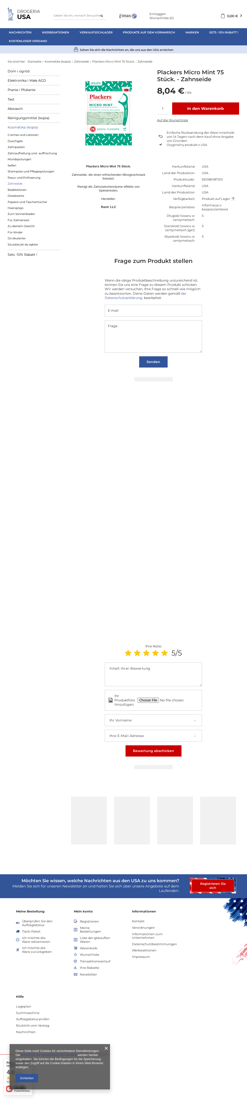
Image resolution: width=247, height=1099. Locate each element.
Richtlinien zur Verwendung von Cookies (49, 1055)
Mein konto (83, 911)
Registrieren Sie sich (213, 886)
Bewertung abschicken (153, 751)
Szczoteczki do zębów (23, 244)
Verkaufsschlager (96, 32)
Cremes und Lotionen (23, 135)
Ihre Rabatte (89, 968)
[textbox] (80, 15)
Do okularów (16, 238)
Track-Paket (31, 931)
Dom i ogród (18, 71)
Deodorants (16, 195)
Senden (153, 362)
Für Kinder (15, 232)
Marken (192, 32)
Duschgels (15, 141)
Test (11, 99)
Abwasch (15, 109)
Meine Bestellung (30, 911)
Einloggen (157, 14)
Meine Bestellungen (90, 930)
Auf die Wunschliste (172, 120)
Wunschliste (161, 18)
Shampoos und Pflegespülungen (31, 171)
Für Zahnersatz (18, 220)
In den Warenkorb (205, 108)
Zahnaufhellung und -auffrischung (32, 153)
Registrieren (89, 921)
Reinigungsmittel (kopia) (28, 118)
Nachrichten (20, 32)
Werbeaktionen (55, 32)
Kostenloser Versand (28, 41)
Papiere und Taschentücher (27, 202)
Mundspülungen (19, 159)
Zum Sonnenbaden (21, 214)
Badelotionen (17, 190)
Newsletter (88, 974)
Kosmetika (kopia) (58, 61)
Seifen (12, 165)
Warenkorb (88, 948)
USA (205, 166)
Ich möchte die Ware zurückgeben (37, 950)
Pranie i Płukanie (21, 90)
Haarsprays (15, 208)
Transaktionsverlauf (95, 961)
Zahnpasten (16, 147)
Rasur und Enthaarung (24, 177)
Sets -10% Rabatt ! (223, 32)
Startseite (34, 61)
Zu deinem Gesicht (21, 226)
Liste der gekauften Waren (95, 940)
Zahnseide (81, 61)
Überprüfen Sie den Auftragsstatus (37, 923)
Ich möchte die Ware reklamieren (36, 940)
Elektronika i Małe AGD (27, 80)
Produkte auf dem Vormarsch (149, 32)
